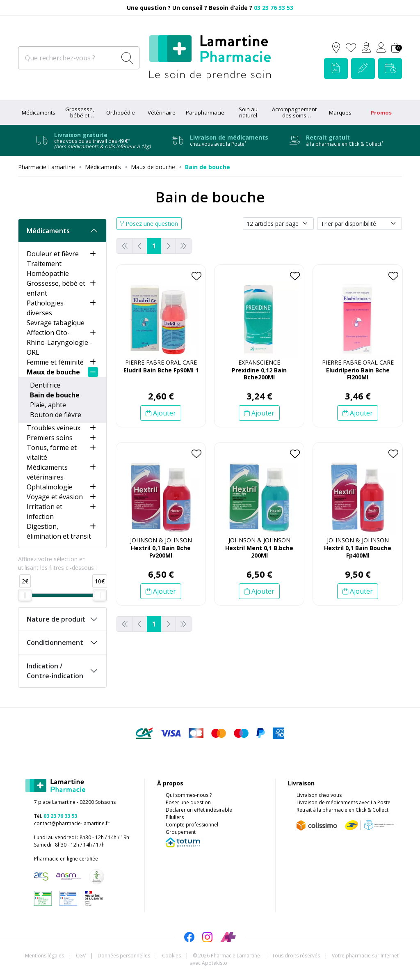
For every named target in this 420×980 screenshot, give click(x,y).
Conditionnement (55, 642)
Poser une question (188, 802)
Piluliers (175, 817)
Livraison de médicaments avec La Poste (343, 802)
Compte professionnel (192, 824)
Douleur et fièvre (53, 253)
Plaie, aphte (48, 404)
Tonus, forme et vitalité (52, 452)
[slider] (25, 595)
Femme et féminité (55, 362)
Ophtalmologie (50, 486)
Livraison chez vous (319, 795)
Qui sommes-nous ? (189, 795)
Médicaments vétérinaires (47, 472)
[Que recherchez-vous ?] (68, 57)
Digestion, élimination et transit (59, 531)
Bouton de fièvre (55, 414)
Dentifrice (45, 385)
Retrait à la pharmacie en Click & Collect (342, 809)
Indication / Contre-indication (55, 670)
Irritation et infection (44, 511)
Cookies (171, 955)
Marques (340, 112)
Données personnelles (124, 955)
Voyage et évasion (55, 496)
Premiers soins (50, 437)
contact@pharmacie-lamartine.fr (72, 823)
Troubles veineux (53, 427)
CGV (81, 955)
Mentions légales (44, 955)
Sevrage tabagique (55, 322)
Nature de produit (56, 619)
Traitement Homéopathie (48, 268)
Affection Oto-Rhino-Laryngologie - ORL (59, 342)
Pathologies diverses (45, 307)
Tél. (55, 815)
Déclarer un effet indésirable (199, 809)
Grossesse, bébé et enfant (56, 288)
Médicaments (38, 112)
